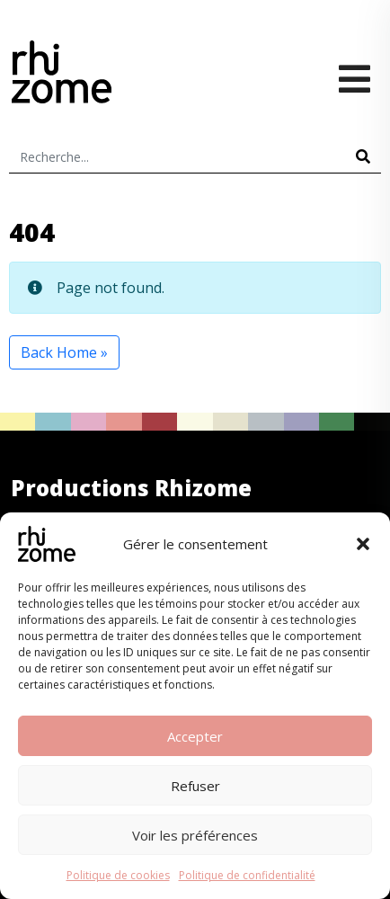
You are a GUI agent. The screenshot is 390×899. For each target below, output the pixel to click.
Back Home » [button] (64, 352)
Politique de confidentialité (247, 875)
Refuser (195, 786)
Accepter (195, 736)
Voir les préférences (195, 835)
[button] (363, 544)
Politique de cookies (118, 875)
